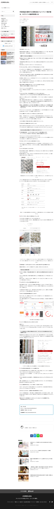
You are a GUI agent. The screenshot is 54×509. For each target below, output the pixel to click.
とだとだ (30, 427)
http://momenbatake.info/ (30, 412)
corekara (23, 22)
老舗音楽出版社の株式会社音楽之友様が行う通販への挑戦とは (41, 475)
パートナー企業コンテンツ (5, 26)
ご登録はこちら (8, 38)
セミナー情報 (3, 24)
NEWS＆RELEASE (4, 23)
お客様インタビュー (4, 21)
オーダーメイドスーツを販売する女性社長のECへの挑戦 (40, 450)
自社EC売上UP (3, 18)
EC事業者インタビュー (6, 7)
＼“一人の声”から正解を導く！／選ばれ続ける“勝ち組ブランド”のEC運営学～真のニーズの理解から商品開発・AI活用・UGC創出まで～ (7, 58)
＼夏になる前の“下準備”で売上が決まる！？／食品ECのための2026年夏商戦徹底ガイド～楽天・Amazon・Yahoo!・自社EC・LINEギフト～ (8, 63)
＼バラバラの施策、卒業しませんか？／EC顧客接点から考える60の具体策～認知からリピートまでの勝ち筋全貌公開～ (7, 54)
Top (2, 7)
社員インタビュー (4, 28)
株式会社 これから (8, 44)
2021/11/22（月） (24, 20)
